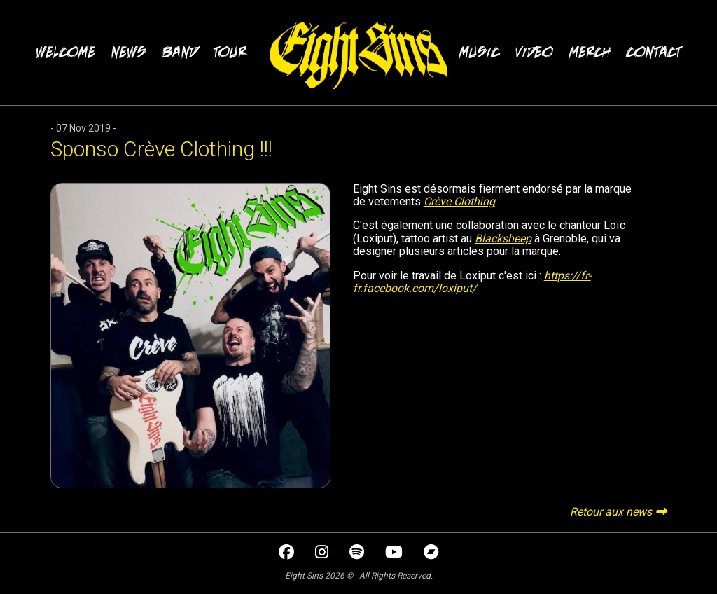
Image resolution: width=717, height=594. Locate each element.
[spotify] (358, 553)
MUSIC (479, 52)
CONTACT (654, 52)
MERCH (590, 52)
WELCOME (65, 52)
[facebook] (287, 553)
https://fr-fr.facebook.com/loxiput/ (472, 282)
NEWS (128, 52)
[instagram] (323, 553)
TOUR (230, 52)
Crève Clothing (459, 201)
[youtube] (395, 553)
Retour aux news (611, 511)
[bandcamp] (431, 553)
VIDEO (534, 52)
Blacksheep (503, 238)
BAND (179, 52)
